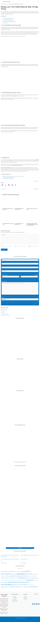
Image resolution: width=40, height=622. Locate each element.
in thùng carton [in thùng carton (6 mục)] (21, 578)
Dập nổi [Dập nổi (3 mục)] (20, 571)
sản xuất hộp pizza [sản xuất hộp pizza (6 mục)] (13, 582)
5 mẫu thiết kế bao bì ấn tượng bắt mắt (8, 178)
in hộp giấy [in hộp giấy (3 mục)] (11, 578)
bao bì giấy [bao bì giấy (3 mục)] (3, 571)
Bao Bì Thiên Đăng (6, 1)
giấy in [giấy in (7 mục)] (28, 571)
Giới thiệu (25, 596)
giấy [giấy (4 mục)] (23, 571)
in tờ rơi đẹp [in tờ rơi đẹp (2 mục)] (11, 580)
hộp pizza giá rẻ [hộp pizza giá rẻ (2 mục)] (29, 576)
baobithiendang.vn (5, 613)
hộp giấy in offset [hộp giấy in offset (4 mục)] (15, 576)
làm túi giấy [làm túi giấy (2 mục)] (24, 580)
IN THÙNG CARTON (4, 309)
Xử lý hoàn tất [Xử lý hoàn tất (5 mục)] (33, 587)
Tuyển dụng (25, 597)
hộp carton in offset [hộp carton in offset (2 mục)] (34, 574)
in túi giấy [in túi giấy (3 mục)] (28, 578)
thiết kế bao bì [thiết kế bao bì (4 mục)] (15, 585)
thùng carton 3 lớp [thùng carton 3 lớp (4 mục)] (23, 585)
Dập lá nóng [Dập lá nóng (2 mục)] (16, 571)
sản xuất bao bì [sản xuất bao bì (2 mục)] (36, 580)
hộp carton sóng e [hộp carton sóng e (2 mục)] (3, 576)
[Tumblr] (15, 185)
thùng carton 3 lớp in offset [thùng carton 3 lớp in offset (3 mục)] (5, 587)
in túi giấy (14, 598)
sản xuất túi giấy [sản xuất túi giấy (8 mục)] (6, 584)
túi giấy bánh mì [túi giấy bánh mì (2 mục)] (21, 586)
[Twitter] (6, 185)
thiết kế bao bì (15, 11)
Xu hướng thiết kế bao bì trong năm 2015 (19, 209)
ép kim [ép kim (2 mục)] (2, 588)
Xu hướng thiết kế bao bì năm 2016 (32, 209)
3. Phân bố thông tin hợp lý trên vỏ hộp (8, 20)
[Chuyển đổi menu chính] (38, 1)
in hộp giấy (14, 596)
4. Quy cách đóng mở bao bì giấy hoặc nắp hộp (9, 21)
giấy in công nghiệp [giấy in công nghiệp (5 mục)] (6, 574)
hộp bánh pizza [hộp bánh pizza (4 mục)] (28, 574)
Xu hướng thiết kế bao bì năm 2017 (7, 224)
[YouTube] (38, 604)
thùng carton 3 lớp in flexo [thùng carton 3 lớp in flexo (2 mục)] (30, 584)
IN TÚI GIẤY (2, 312)
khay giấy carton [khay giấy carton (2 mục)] (15, 580)
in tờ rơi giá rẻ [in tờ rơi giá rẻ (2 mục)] (3, 580)
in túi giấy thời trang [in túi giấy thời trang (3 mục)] (34, 578)
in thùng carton (15, 597)
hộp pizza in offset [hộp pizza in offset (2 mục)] (33, 576)
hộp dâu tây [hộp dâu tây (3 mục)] (8, 576)
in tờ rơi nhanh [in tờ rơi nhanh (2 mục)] (7, 580)
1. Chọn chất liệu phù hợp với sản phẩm (8, 18)
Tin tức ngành (25, 598)
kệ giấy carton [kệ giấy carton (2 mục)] (20, 580)
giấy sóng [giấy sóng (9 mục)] (21, 573)
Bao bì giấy (2, 94)
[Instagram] (36, 604)
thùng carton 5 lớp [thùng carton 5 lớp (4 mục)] (14, 587)
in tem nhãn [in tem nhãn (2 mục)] (15, 578)
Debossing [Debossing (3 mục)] (12, 571)
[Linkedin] (12, 185)
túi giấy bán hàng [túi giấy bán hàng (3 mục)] (26, 587)
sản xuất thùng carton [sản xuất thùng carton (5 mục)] (24, 582)
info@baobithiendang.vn (5, 612)
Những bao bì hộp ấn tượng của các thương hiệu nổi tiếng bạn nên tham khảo (13, 176)
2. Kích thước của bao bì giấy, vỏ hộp (8, 19)
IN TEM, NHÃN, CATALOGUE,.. (5, 315)
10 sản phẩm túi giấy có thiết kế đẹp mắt (8, 177)
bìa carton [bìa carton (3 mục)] (8, 571)
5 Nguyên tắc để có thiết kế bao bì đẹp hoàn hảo (19, 36)
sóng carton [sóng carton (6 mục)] (29, 580)
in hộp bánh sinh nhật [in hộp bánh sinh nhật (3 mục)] (4, 578)
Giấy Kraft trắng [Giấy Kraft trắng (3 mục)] (14, 574)
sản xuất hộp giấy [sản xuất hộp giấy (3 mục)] (4, 582)
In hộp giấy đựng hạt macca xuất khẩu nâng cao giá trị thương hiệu (29, 555)
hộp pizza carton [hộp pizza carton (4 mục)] (22, 576)
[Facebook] (2, 185)
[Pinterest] (9, 185)
